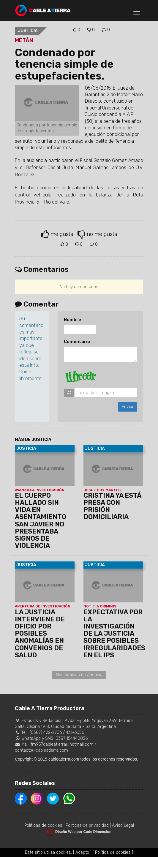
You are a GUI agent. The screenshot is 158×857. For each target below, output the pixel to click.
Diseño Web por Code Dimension (83, 832)
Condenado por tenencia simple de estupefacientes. (64, 64)
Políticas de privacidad (87, 825)
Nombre (72, 319)
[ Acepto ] (82, 852)
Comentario (77, 341)
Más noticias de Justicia (79, 674)
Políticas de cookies (43, 825)
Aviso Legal (123, 825)
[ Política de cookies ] (113, 852)
